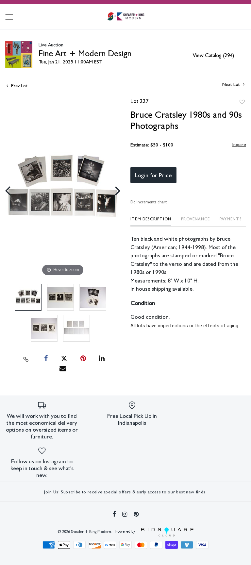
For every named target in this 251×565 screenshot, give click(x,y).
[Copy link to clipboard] (26, 359)
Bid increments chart (148, 202)
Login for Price (153, 175)
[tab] (150, 221)
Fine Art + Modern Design (85, 53)
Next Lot (233, 84)
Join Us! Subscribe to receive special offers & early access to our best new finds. (125, 491)
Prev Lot (17, 85)
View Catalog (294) (213, 55)
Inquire (239, 144)
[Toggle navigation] (9, 17)
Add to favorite (242, 102)
